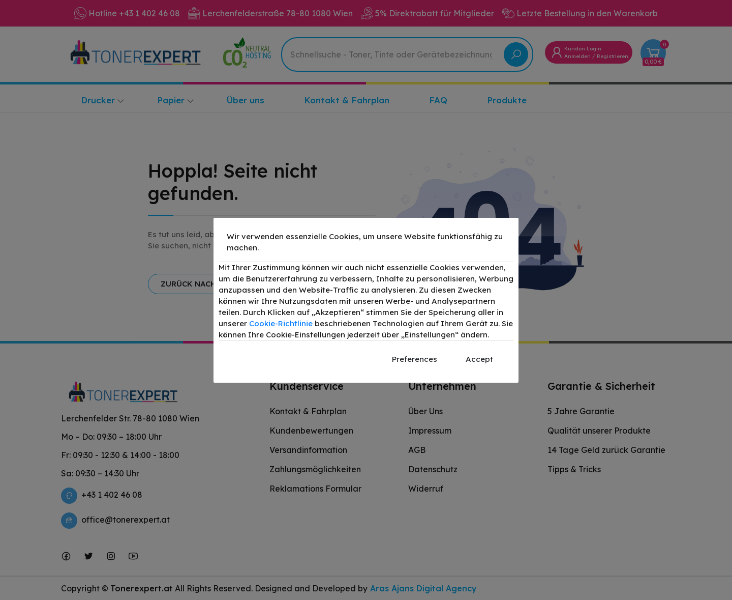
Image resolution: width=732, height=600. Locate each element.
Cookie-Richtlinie (281, 323)
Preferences (414, 359)
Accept (479, 359)
